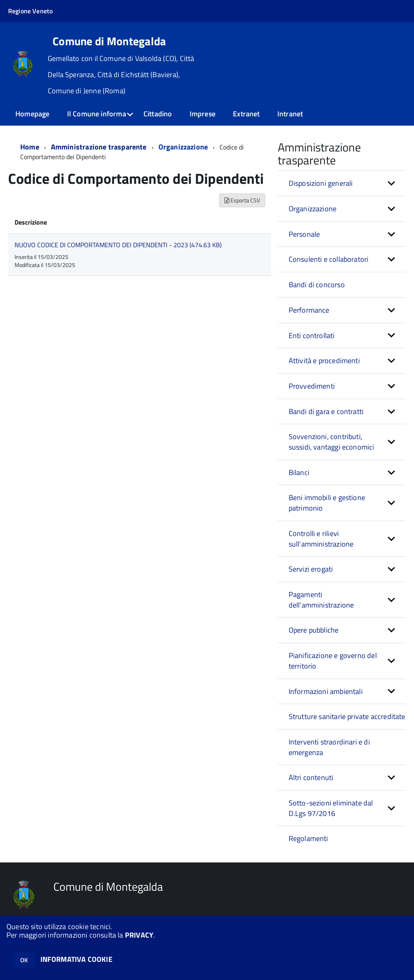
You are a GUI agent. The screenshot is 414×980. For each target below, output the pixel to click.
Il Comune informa (96, 113)
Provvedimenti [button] (312, 386)
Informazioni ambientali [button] (326, 691)
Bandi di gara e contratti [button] (326, 411)
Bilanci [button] (299, 472)
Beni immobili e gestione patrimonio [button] (327, 502)
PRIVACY (139, 935)
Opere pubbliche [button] (314, 630)
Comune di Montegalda (109, 41)
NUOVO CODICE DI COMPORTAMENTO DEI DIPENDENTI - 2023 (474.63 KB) (118, 245)
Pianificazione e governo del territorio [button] (333, 660)
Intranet (290, 113)
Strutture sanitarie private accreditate (347, 716)
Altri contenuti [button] (311, 777)
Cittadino (158, 113)
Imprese (202, 113)
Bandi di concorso (317, 284)
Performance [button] (309, 310)
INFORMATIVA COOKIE (76, 959)
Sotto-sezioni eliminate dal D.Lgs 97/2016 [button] (331, 808)
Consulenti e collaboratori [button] (329, 259)
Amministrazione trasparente (99, 146)
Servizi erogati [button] (311, 569)
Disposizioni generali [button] (321, 183)
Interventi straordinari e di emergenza (329, 747)
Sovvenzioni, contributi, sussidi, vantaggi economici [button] (331, 441)
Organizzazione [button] (313, 208)
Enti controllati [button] (312, 335)
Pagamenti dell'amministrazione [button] (321, 599)
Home (29, 146)
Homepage (32, 113)
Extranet (246, 113)
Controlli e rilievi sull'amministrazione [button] (321, 538)
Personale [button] (304, 234)
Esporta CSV (242, 200)
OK (24, 960)
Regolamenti (308, 838)
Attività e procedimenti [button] (324, 360)
